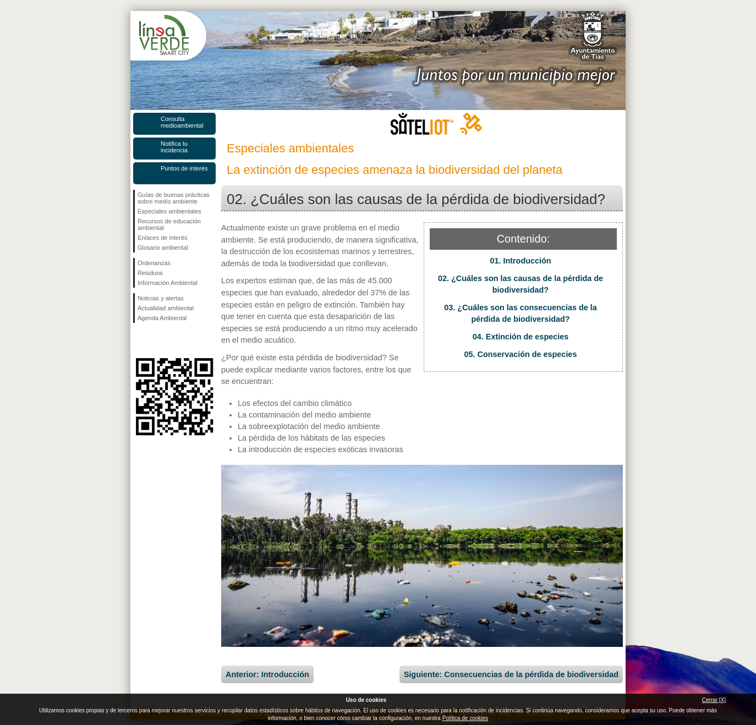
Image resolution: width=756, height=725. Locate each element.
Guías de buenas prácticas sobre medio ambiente (174, 198)
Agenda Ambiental (162, 318)
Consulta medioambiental (182, 122)
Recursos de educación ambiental (169, 224)
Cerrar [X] (714, 700)
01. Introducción (520, 260)
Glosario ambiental (163, 247)
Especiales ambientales (169, 211)
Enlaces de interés (163, 237)
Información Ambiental (168, 282)
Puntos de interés (184, 168)
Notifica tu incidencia (174, 146)
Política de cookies (465, 718)
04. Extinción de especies (520, 336)
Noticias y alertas (161, 298)
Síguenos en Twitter (158, 340)
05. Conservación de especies (520, 354)
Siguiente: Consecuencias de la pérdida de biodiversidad (511, 674)
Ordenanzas (154, 263)
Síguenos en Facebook (139, 340)
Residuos (150, 273)
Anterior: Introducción (267, 674)
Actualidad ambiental (166, 308)
